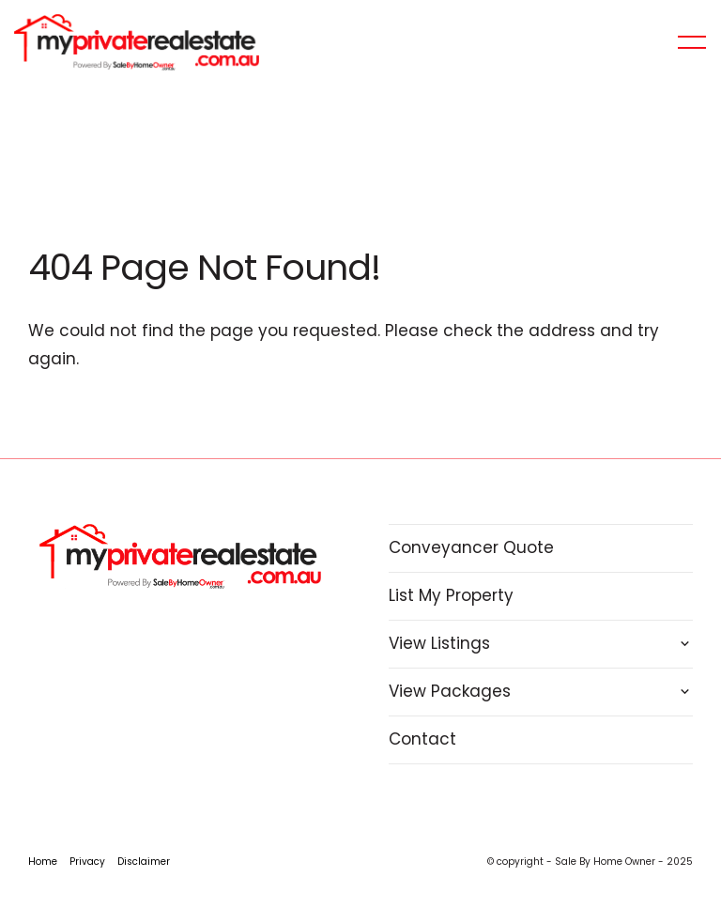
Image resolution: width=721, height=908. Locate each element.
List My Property (451, 595)
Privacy (87, 861)
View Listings (439, 643)
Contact (422, 739)
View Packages (450, 691)
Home (42, 861)
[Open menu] (692, 42)
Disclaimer (143, 861)
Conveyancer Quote (471, 547)
